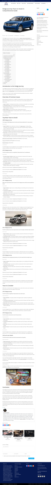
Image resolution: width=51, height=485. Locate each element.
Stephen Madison (6, 412)
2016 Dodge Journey (8, 76)
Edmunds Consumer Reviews (7, 138)
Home (3, 0)
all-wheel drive (11, 91)
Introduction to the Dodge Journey (9, 55)
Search (38, 8)
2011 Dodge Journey (8, 64)
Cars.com (4, 140)
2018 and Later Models (8, 79)
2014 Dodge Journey (8, 70)
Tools (13, 0)
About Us (5, 0)
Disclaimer (16, 0)
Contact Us (9, 0)
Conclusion (5, 82)
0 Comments (22, 35)
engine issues (22, 126)
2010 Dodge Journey (8, 61)
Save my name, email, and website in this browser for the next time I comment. (17, 455)
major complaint (7, 162)
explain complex (22, 419)
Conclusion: (7, 60)
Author (5, 83)
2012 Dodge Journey (8, 67)
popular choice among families (25, 38)
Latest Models (11, 35)
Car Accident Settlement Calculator (42, 36)
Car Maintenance (16, 35)
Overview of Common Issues (8, 56)
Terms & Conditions (22, 0)
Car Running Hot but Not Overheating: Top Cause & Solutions (18, 438)
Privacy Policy (28, 0)
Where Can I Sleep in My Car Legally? (29, 438)
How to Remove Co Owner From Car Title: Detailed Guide (8, 437)
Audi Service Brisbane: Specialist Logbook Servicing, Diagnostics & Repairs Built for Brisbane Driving (42, 21)
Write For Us (33, 0)
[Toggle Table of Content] (14, 54)
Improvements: (8, 77)
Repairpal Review (5, 142)
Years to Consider (6, 72)
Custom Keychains (23, 359)
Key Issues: (7, 62)
